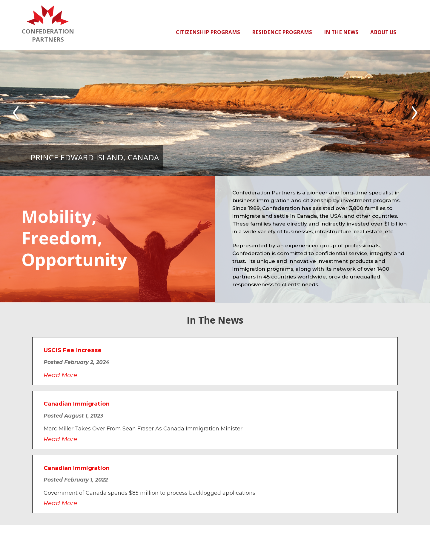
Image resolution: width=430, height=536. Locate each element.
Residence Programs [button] (282, 32)
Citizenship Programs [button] (208, 32)
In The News (341, 32)
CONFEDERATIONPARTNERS (48, 24)
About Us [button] (383, 32)
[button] (15, 113)
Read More (60, 375)
